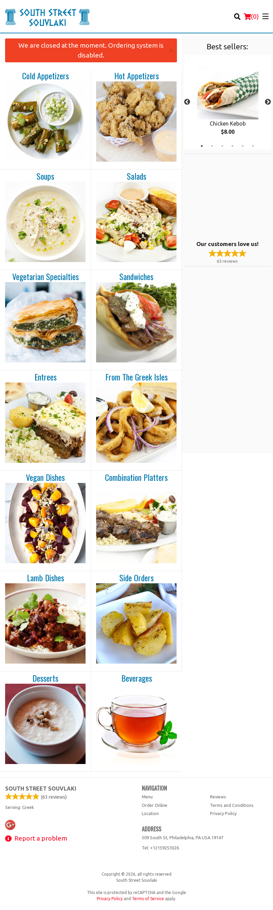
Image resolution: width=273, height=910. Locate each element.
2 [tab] (212, 146)
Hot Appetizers (136, 76)
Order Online (154, 805)
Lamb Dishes (45, 578)
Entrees (45, 377)
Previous (187, 102)
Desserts (45, 678)
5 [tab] (242, 146)
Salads (136, 176)
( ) (251, 16)
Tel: (160, 847)
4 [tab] (232, 146)
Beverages (136, 678)
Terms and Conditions (232, 805)
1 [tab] (201, 146)
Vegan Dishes (45, 477)
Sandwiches (136, 276)
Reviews (218, 796)
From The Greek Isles (136, 377)
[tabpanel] (227, 102)
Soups (45, 176)
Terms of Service (148, 898)
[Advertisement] (226, 196)
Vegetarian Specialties (45, 276)
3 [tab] (222, 146)
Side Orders (136, 578)
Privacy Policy (223, 813)
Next (267, 102)
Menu (147, 796)
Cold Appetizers (45, 76)
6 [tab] (252, 146)
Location (150, 813)
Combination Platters (136, 477)
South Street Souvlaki (40, 788)
